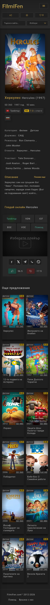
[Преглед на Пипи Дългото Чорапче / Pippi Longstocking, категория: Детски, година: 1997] (37, 366)
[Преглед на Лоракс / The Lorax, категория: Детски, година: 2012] (13, 414)
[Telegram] (25, 261)
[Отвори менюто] (43, 6)
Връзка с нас (26, 600)
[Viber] (31, 261)
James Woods (31, 168)
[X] (18, 261)
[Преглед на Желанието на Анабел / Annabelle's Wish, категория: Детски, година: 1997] (37, 317)
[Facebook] (11, 261)
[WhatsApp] (38, 261)
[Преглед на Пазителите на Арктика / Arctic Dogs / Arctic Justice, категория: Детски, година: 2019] (13, 560)
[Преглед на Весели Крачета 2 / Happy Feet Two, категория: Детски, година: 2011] (37, 560)
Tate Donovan (26, 158)
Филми (23, 130)
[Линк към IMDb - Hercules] (33, 110)
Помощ (12, 600)
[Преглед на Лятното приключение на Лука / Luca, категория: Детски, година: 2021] (37, 511)
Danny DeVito (13, 168)
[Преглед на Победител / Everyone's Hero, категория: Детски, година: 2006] (13, 463)
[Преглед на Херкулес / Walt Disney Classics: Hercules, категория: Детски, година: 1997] (13, 317)
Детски (34, 130)
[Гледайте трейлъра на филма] (13, 110)
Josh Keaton (13, 163)
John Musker (13, 145)
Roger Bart (29, 163)
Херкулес (22, 150)
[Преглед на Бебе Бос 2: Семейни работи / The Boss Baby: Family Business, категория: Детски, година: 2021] (37, 463)
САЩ (21, 135)
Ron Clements (27, 140)
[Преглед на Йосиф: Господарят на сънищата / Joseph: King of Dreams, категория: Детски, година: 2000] (13, 511)
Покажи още (39, 177)
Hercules (35, 150)
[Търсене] (14, 23)
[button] (10, 15)
